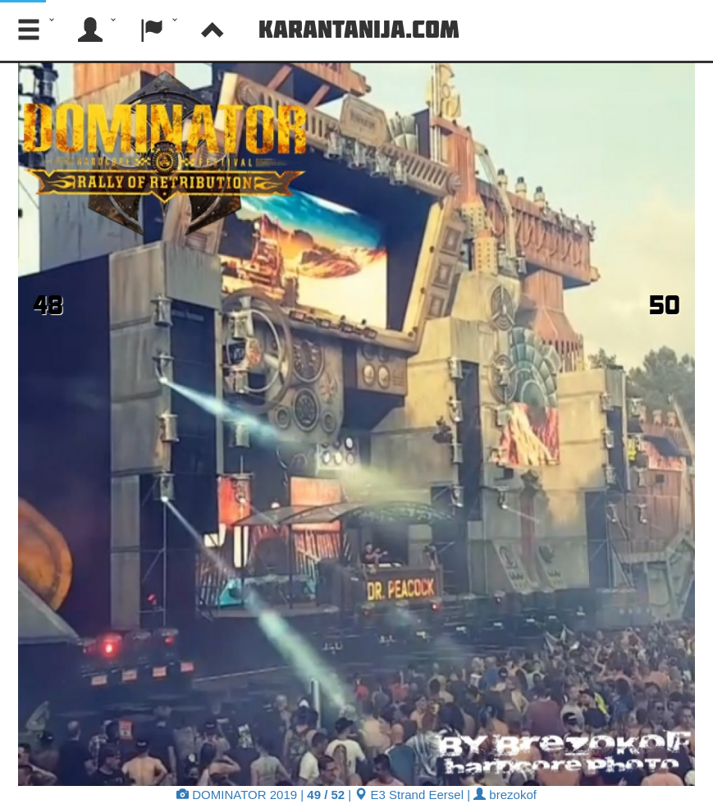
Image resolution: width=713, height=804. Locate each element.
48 (48, 304)
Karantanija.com (358, 29)
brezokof (505, 795)
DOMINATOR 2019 (236, 795)
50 (664, 304)
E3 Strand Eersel (409, 795)
